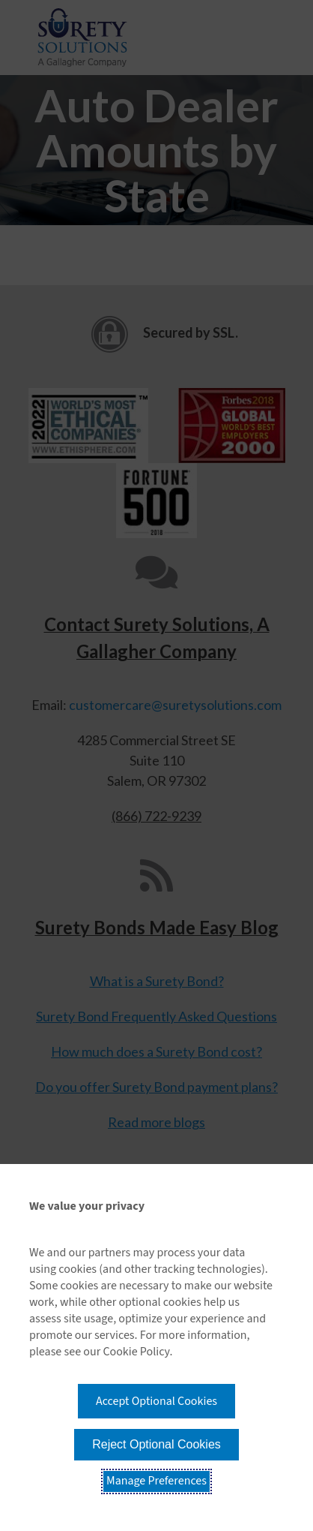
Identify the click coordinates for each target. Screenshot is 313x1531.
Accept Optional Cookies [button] (156, 1401)
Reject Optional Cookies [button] (156, 1444)
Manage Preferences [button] (156, 1480)
